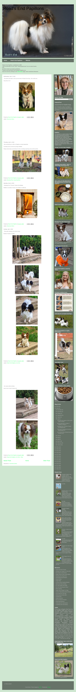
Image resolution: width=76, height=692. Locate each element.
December (59, 409)
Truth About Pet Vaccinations (62, 603)
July (58, 418)
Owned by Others (10, 119)
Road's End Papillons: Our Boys (65, 627)
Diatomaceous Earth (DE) (61, 595)
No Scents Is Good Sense (61, 572)
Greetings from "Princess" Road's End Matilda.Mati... (64, 427)
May (58, 437)
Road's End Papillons (23, 8)
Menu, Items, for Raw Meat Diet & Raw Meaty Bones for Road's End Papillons (67, 519)
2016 (57, 456)
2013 (57, 461)
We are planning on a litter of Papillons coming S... (63, 424)
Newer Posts (7, 460)
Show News (58, 637)
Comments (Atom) (13, 463)
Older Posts (46, 460)
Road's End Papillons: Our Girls (13, 362)
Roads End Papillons (65, 629)
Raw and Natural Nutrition (61, 599)
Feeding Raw (58, 596)
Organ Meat (58, 580)
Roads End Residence (63, 633)
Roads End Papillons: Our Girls (65, 632)
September (59, 415)
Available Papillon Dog (66, 474)
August (59, 417)
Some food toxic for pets (61, 569)
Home (5, 60)
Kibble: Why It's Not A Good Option (63, 574)
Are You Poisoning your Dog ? (62, 587)
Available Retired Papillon (66, 613)
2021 (57, 447)
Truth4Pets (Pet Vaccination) (62, 604)
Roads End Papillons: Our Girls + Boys (15, 457)
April (58, 439)
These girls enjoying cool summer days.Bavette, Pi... (64, 430)
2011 (57, 465)
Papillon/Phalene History (60, 624)
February (59, 442)
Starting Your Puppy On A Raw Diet (63, 571)
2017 (57, 454)
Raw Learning (59, 588)
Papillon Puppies (61, 623)
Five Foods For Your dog (61, 593)
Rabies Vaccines (59, 598)
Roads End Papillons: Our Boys (64, 631)
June (58, 435)
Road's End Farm (69, 625)
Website (28, 60)
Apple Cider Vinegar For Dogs (62, 590)
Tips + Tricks (60, 638)
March (58, 441)
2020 (57, 448)
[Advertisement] (27, 131)
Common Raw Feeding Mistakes (62, 582)
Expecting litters (17, 180)
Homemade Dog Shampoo (61, 577)
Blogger (49, 687)
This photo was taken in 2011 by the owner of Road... (64, 421)
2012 (57, 463)
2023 (57, 406)
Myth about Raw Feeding (61, 583)
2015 (57, 458)
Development (59, 616)
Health (56, 619)
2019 (57, 450)
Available (57, 612)
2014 (57, 459)
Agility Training (68, 610)
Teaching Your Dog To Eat (61, 575)
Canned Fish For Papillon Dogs (63, 104)
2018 (57, 452)
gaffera (40, 687)
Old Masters (67, 619)
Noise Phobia (58, 579)
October (59, 413)
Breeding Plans (10, 180)
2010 (57, 467)
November (59, 411)
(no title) (63, 483)
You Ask (66, 638)
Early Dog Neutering (60, 601)
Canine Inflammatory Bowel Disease (63, 591)
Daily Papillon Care (61, 614)
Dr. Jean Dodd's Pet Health (61, 585)
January (59, 444)
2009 (57, 468)
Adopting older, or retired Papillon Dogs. (67, 491)
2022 (57, 408)
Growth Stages (64, 618)
